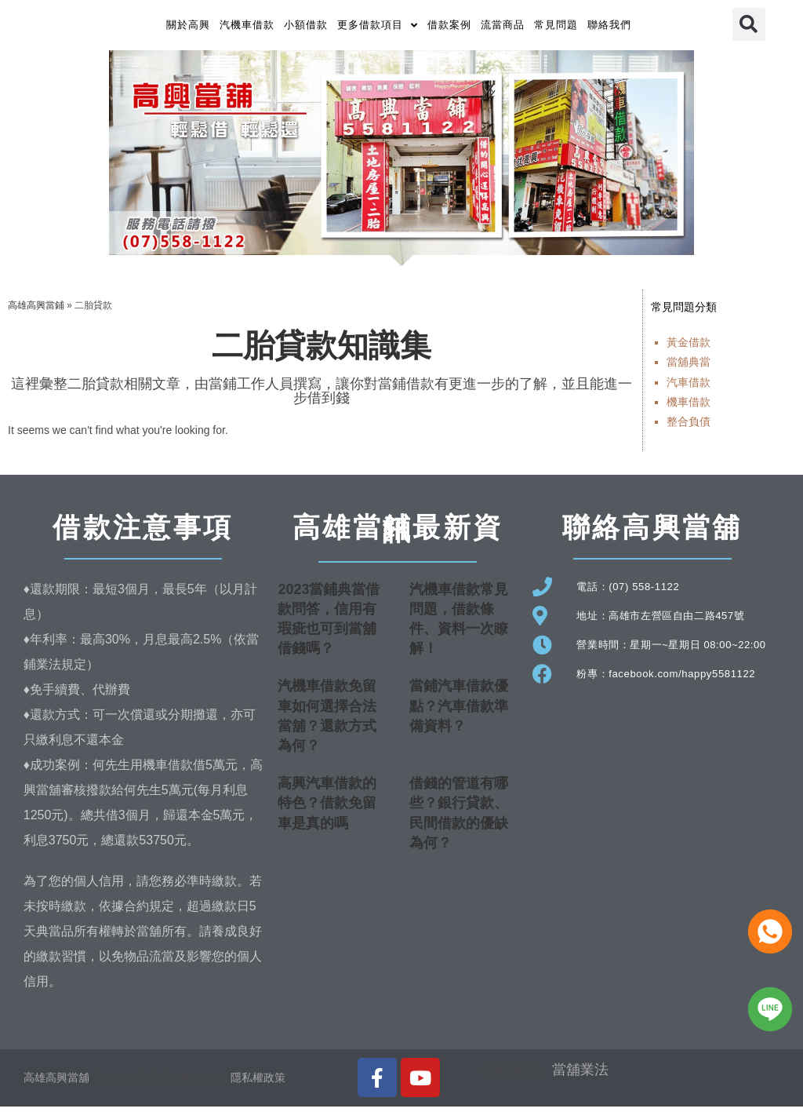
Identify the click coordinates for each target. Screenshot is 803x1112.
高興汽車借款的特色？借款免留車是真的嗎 (327, 809)
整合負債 (688, 427)
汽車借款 (688, 387)
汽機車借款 (247, 28)
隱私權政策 (258, 1083)
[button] (748, 27)
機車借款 (688, 407)
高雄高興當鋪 (36, 310)
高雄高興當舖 (58, 1083)
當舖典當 (688, 368)
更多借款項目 (377, 28)
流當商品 (503, 28)
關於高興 (188, 28)
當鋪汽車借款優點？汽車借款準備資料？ (458, 711)
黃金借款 (688, 348)
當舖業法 (580, 1076)
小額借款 (306, 28)
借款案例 (449, 28)
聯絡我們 (609, 28)
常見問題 (556, 28)
